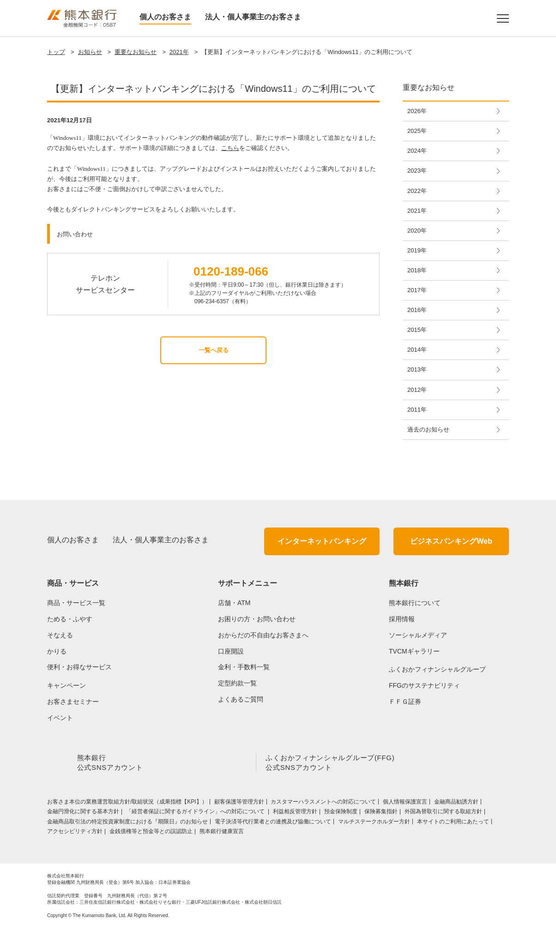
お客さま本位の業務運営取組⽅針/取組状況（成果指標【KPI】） (127, 803)
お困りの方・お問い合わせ (257, 619)
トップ (56, 51)
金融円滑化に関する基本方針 (83, 813)
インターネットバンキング (322, 541)
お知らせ (90, 51)
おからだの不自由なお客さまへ (263, 635)
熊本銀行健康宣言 (221, 833)
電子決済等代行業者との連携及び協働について (273, 823)
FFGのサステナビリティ (424, 685)
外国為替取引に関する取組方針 (443, 813)
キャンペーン (66, 685)
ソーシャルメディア (418, 635)
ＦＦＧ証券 (405, 701)
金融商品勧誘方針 (456, 803)
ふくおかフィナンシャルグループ (437, 669)
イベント (60, 717)
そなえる (60, 635)
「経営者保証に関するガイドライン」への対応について (196, 813)
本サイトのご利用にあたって (453, 823)
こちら (230, 147)
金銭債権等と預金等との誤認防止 (151, 833)
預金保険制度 (340, 813)
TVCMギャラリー (414, 651)
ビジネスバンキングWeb (451, 541)
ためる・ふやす (69, 619)
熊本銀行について (415, 602)
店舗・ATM (234, 602)
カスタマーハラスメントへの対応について (323, 803)
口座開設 (231, 651)
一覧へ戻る (214, 350)
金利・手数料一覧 (244, 667)
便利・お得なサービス (79, 667)
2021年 (179, 51)
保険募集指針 (381, 813)
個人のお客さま (165, 17)
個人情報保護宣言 (405, 803)
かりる (56, 651)
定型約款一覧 (237, 683)
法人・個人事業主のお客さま (253, 17)
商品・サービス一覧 (76, 602)
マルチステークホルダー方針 (374, 823)
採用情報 (402, 619)
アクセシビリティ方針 (75, 833)
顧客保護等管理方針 (239, 803)
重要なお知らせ (136, 51)
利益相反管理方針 (295, 813)
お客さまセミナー (73, 701)
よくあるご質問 (240, 699)
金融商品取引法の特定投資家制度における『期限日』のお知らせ (127, 823)
